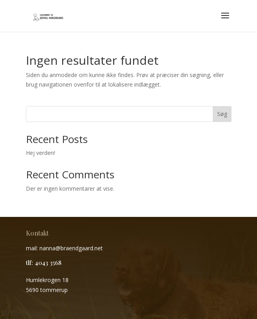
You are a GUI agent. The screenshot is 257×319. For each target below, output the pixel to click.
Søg (222, 114)
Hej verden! (40, 153)
